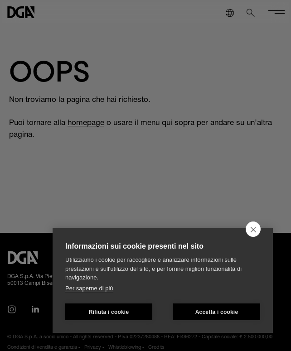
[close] (253, 229)
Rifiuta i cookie (109, 312)
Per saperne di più (89, 288)
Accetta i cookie (216, 312)
